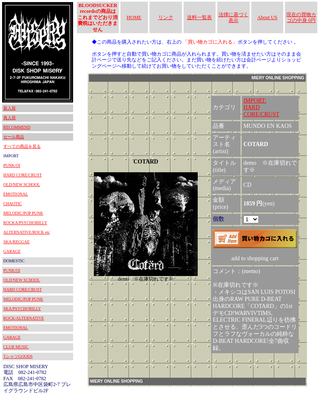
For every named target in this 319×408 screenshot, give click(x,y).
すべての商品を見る (22, 146)
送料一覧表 (199, 17)
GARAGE (12, 251)
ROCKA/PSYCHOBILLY (25, 222)
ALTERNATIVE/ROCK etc (26, 232)
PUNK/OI (11, 165)
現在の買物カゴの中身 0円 (301, 17)
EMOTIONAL (15, 194)
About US (267, 17)
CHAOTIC (12, 203)
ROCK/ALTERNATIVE (23, 318)
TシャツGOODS (18, 356)
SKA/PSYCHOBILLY (22, 308)
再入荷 (9, 117)
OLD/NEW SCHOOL (21, 184)
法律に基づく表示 (233, 17)
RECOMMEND (16, 127)
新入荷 (9, 108)
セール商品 (13, 136)
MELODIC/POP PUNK (23, 213)
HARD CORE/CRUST (22, 175)
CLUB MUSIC (16, 346)
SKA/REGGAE (16, 241)
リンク (165, 17)
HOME (134, 17)
